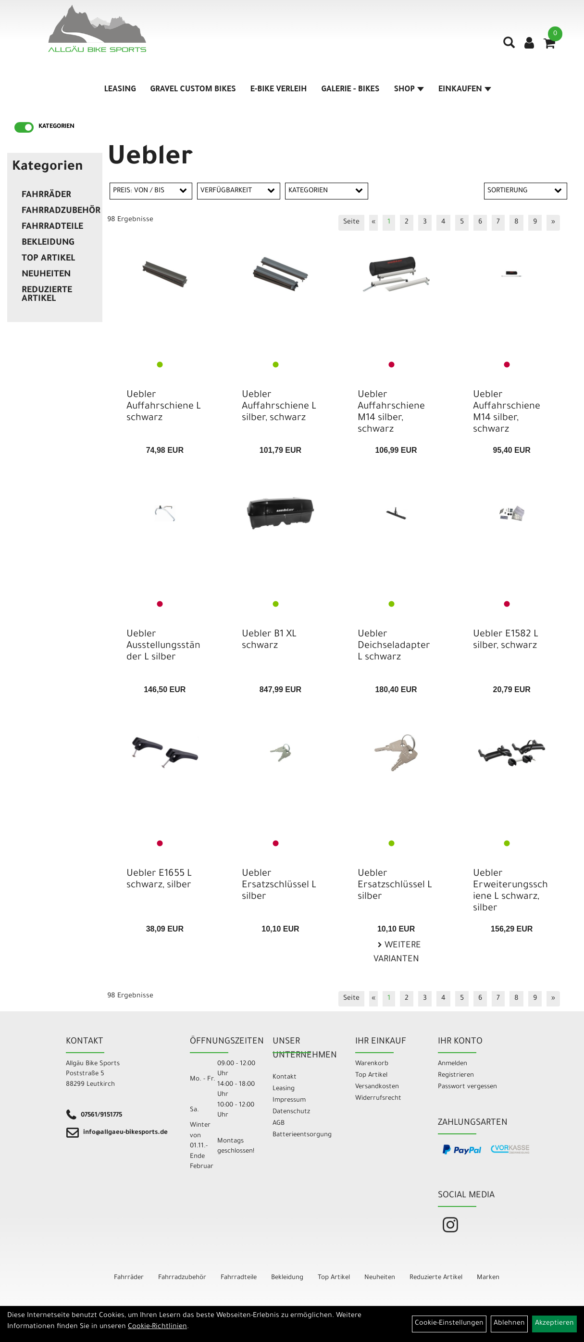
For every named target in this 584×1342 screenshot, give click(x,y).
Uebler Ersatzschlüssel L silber (279, 886)
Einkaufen (464, 90)
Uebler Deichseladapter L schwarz (394, 646)
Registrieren (456, 1075)
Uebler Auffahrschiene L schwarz (163, 407)
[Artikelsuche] (509, 46)
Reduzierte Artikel (47, 295)
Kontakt (285, 1077)
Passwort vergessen (467, 1087)
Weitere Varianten (397, 953)
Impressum (289, 1100)
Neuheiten (46, 275)
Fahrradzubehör (60, 211)
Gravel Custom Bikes (193, 90)
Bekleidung (48, 243)
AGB (279, 1123)
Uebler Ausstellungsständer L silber (163, 646)
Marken (488, 1277)
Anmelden (452, 1064)
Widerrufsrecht (378, 1098)
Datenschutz (291, 1112)
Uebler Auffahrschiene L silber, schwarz (279, 407)
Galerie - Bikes (350, 90)
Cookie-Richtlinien (157, 1327)
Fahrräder (46, 195)
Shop (409, 90)
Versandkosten (377, 1087)
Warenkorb (371, 1064)
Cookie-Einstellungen (449, 1324)
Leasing (120, 90)
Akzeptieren (554, 1324)
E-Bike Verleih (278, 90)
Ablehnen (509, 1324)
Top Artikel (48, 259)
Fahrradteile (52, 227)
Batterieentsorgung (302, 1135)
